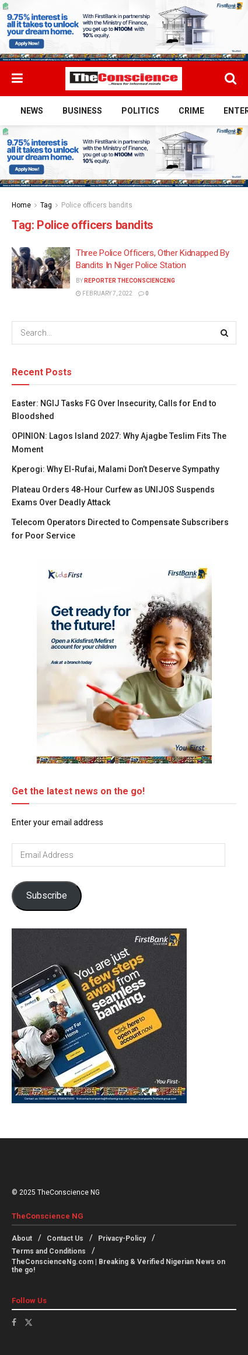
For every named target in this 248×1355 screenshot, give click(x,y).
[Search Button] (230, 78)
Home (21, 205)
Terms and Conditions (49, 1251)
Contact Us (65, 1238)
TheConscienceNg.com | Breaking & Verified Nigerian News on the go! (118, 1266)
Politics (140, 110)
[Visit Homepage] (123, 78)
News (31, 110)
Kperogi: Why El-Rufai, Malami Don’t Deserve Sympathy (116, 469)
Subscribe (46, 895)
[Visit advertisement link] (124, 30)
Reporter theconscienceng (129, 280)
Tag (46, 205)
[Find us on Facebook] (14, 1322)
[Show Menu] (17, 78)
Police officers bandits (96, 205)
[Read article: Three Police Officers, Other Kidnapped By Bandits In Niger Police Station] (41, 268)
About (22, 1238)
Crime (191, 110)
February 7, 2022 (104, 293)
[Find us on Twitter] (29, 1322)
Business (82, 110)
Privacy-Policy (122, 1238)
